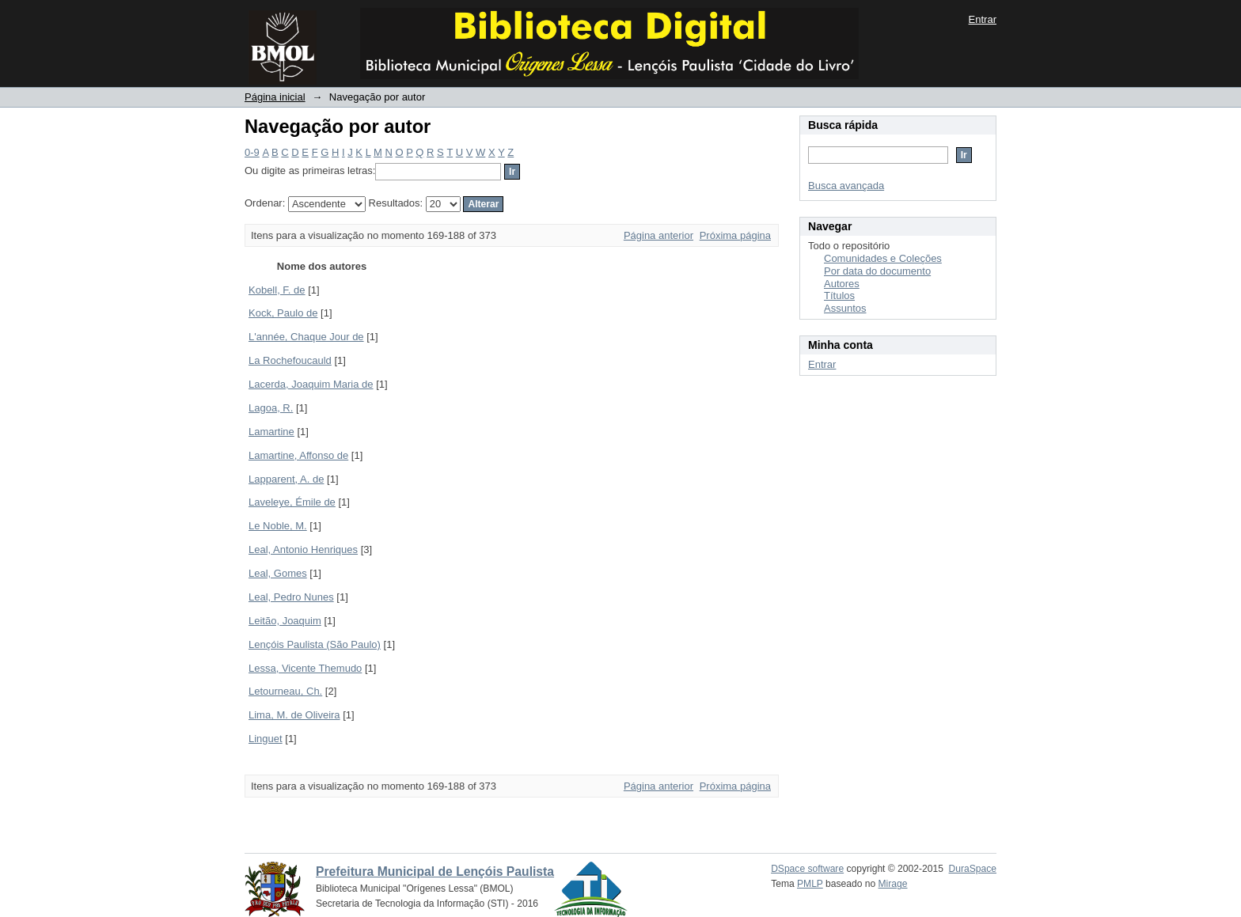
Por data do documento (877, 271)
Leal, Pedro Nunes (291, 597)
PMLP (810, 883)
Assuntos (845, 308)
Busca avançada (846, 185)
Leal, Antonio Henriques (303, 549)
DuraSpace (972, 868)
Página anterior (658, 235)
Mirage (893, 883)
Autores (842, 284)
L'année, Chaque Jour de (306, 337)
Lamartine (271, 432)
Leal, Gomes (278, 573)
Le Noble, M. (278, 526)
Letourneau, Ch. (285, 691)
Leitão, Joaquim (285, 621)
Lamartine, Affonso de (298, 455)
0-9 (252, 152)
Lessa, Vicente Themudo (305, 668)
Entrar (982, 19)
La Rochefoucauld (290, 360)
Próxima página (735, 235)
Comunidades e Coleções (883, 258)
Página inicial (275, 97)
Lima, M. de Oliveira (294, 715)
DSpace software (807, 868)
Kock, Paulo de (283, 313)
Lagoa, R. (271, 408)
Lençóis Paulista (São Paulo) (315, 644)
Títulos (839, 295)
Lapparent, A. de (286, 479)
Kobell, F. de (277, 290)
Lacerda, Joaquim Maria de (311, 384)
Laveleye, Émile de (292, 502)
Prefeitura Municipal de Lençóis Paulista (435, 871)
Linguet (266, 739)
